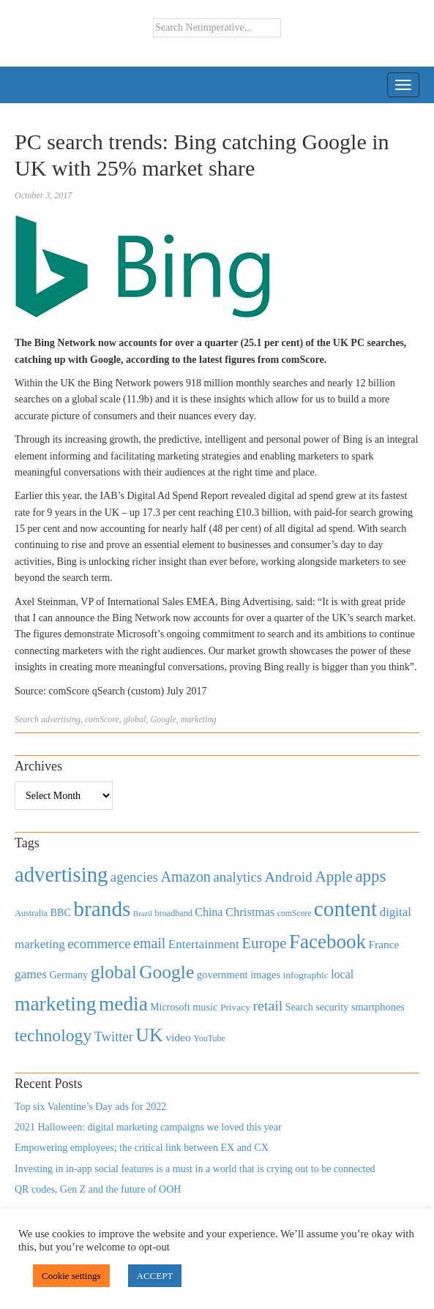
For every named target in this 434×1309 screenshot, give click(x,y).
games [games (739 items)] (31, 974)
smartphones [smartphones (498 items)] (378, 1007)
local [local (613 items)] (342, 974)
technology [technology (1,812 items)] (53, 1035)
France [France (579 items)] (383, 944)
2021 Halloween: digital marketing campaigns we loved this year (148, 1127)
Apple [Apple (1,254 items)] (333, 876)
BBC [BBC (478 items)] (60, 912)
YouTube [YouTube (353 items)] (209, 1038)
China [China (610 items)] (208, 912)
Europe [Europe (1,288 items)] (264, 943)
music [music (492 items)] (204, 1007)
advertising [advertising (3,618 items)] (61, 874)
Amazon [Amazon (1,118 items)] (185, 877)
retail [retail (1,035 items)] (268, 1005)
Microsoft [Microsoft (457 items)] (170, 1007)
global (135, 719)
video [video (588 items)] (178, 1037)
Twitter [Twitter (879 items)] (113, 1036)
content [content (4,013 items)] (345, 908)
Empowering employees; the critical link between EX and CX (142, 1147)
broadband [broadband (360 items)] (173, 913)
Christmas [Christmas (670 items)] (249, 912)
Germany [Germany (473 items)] (69, 974)
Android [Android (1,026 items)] (289, 877)
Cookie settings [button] (71, 1275)
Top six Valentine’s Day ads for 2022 (90, 1106)
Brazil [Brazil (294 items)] (142, 913)
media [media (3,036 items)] (123, 1004)
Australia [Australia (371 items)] (31, 913)
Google (163, 719)
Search (27, 719)
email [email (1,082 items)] (149, 943)
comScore (102, 719)
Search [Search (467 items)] (299, 1007)
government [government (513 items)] (222, 974)
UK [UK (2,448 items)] (148, 1035)
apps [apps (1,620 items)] (370, 876)
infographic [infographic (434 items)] (306, 974)
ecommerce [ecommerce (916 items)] (98, 943)
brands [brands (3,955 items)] (101, 908)
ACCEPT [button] (155, 1275)
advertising (61, 719)
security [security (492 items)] (331, 1007)
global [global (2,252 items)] (114, 972)
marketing (199, 719)
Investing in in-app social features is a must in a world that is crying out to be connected (195, 1168)
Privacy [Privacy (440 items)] (235, 1007)
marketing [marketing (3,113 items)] (56, 1003)
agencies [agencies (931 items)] (134, 877)
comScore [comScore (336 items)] (294, 913)
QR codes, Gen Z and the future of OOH (98, 1189)
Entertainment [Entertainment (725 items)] (203, 944)
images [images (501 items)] (265, 974)
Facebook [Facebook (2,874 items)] (327, 942)
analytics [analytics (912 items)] (238, 877)
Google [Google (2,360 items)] (166, 972)
